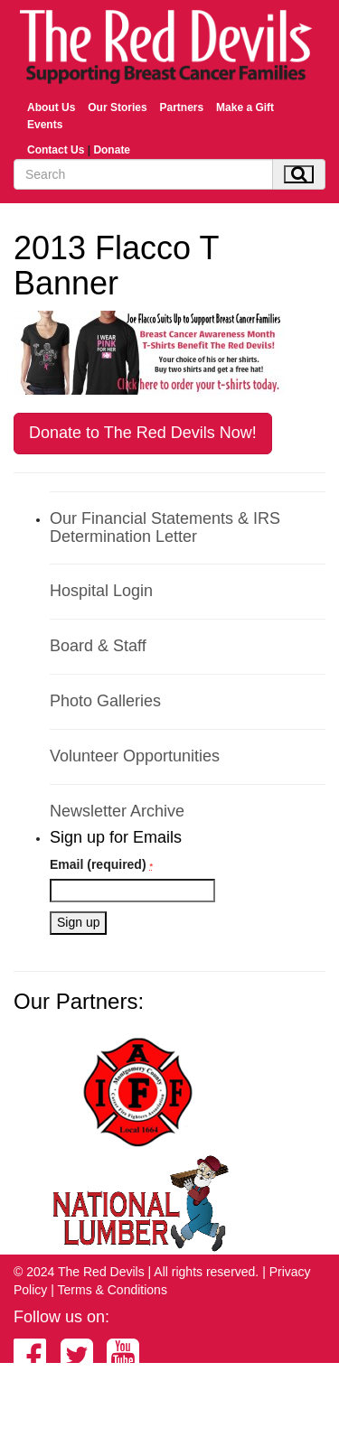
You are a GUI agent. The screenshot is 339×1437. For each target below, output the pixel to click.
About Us (51, 107)
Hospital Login (101, 591)
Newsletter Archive (117, 811)
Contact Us (55, 150)
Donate (111, 150)
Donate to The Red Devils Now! (143, 433)
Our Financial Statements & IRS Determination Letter (165, 527)
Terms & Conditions (112, 1290)
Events (44, 124)
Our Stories (117, 107)
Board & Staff (98, 646)
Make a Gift (245, 107)
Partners (181, 107)
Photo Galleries (105, 701)
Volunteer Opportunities (135, 756)
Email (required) (101, 864)
